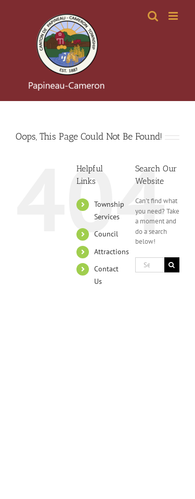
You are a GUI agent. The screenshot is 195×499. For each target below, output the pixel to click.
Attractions (111, 251)
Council (106, 234)
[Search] (171, 264)
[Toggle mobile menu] (173, 15)
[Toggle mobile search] (153, 15)
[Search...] (149, 264)
